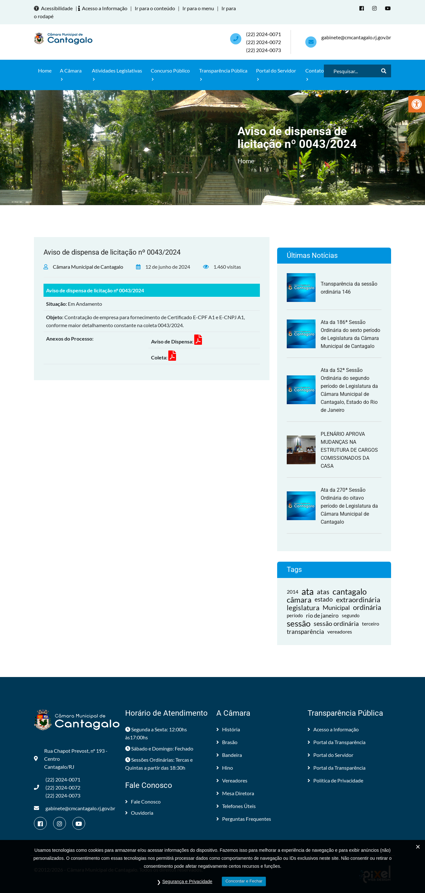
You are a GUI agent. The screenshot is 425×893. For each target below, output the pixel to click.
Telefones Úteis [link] (236, 806)
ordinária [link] (367, 608)
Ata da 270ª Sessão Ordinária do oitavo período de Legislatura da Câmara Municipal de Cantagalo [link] (349, 506)
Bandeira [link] (229, 755)
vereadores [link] (339, 631)
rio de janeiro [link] (322, 615)
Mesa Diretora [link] (235, 793)
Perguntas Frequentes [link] (243, 819)
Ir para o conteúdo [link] (155, 8)
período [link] (295, 615)
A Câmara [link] (71, 74)
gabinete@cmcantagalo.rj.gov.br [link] (356, 37)
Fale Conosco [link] (143, 801)
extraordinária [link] (358, 600)
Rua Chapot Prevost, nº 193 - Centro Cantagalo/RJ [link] (71, 759)
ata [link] (307, 592)
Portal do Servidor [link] (276, 74)
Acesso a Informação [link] (103, 8)
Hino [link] (224, 768)
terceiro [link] (370, 623)
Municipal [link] (336, 607)
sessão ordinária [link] (336, 623)
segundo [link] (350, 615)
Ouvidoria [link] (139, 813)
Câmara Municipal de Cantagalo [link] (88, 267)
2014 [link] (292, 592)
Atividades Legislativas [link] (117, 74)
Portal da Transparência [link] (336, 742)
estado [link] (324, 599)
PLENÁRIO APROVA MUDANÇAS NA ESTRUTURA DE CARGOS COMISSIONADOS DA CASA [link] (349, 450)
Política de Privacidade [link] (335, 780)
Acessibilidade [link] (54, 8)
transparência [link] (305, 631)
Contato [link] (314, 74)
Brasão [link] (226, 742)
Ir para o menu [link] (198, 8)
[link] (416, 104)
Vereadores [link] (231, 780)
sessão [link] (298, 623)
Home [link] (45, 70)
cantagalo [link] (350, 592)
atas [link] (323, 592)
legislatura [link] (303, 608)
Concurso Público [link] (170, 74)
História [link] (228, 729)
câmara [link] (299, 600)
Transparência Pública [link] (223, 74)
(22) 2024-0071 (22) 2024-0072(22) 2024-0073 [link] (263, 42)
